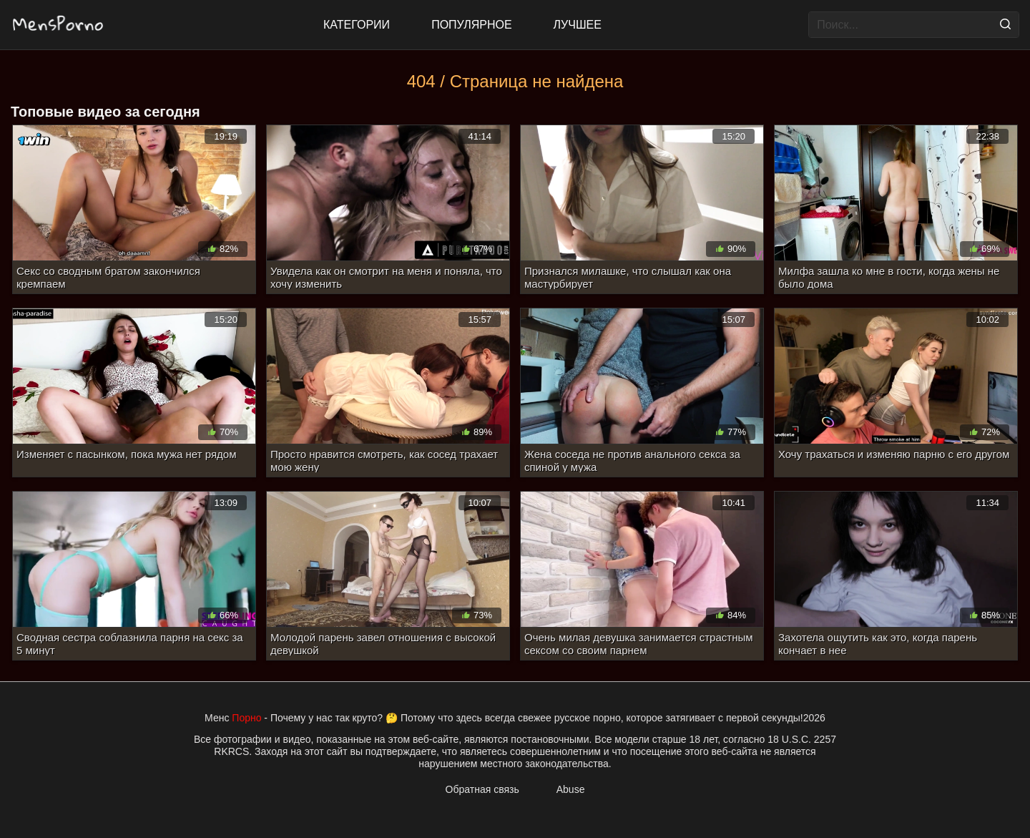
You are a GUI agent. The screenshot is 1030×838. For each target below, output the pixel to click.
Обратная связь (482, 789)
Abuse (570, 789)
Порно (246, 717)
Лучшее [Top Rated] (578, 25)
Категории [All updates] (356, 25)
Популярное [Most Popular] (471, 25)
